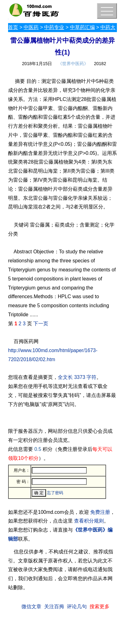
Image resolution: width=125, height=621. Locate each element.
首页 (13, 27)
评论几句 (77, 606)
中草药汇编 (82, 27)
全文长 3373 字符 (77, 377)
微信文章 (31, 606)
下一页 (40, 323)
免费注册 (100, 512)
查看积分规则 (89, 520)
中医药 (31, 27)
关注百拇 (54, 606)
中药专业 (54, 27)
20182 (100, 63)
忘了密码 (55, 492)
